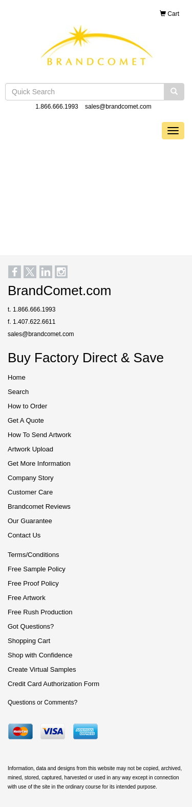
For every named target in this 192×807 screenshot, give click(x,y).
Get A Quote (26, 420)
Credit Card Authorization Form (53, 684)
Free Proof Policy (33, 583)
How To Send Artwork (39, 435)
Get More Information (39, 463)
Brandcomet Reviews (39, 506)
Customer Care (30, 492)
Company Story (31, 478)
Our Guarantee (30, 521)
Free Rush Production (40, 612)
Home (17, 377)
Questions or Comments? (42, 702)
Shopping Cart (29, 641)
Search (18, 392)
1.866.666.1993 (56, 106)
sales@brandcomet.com (118, 106)
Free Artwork (27, 598)
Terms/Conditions (33, 554)
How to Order (27, 406)
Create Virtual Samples (42, 669)
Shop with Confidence (40, 655)
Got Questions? (31, 626)
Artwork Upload (30, 449)
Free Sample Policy (37, 569)
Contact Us (24, 535)
